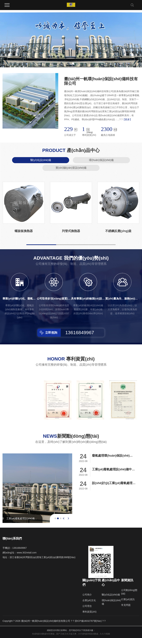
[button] (69, 63)
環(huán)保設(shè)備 (101, 160)
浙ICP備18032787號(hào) (88, 621)
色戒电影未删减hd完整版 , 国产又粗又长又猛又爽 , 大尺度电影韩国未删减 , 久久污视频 (71, 634)
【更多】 (127, 119)
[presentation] (63, 518)
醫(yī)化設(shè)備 (40, 160)
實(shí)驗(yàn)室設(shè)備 (71, 167)
